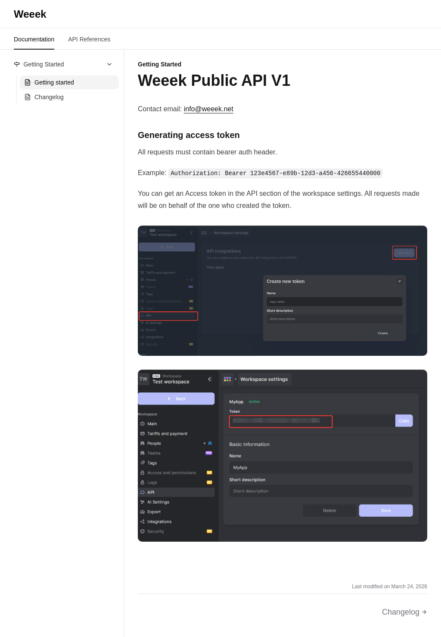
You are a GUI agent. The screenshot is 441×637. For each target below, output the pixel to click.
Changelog (44, 97)
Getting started (49, 82)
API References (89, 39)
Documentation (34, 39)
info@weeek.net (208, 109)
